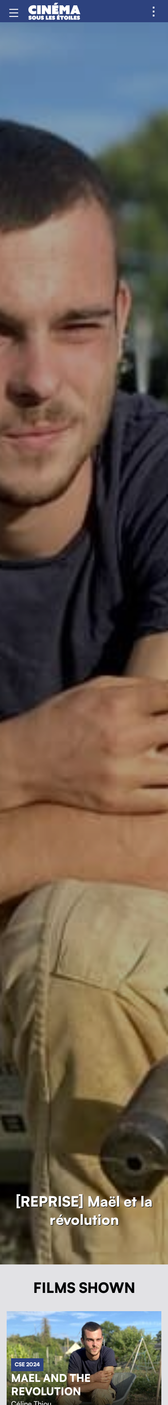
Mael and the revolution (50, 1384)
